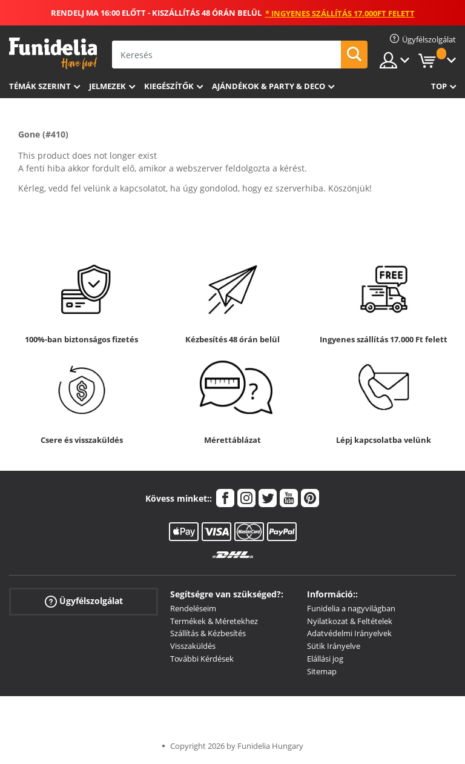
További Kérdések (202, 658)
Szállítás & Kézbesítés (208, 633)
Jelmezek (107, 86)
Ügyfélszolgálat (84, 601)
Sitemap (322, 671)
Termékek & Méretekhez (214, 621)
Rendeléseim (193, 608)
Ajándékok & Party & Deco (268, 86)
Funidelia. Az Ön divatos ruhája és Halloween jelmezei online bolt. (53, 54)
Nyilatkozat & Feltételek (349, 621)
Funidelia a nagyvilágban (351, 608)
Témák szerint (40, 86)
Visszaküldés (193, 645)
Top (439, 86)
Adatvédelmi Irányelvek (349, 633)
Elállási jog (325, 658)
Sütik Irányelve (333, 645)
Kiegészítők (169, 86)
